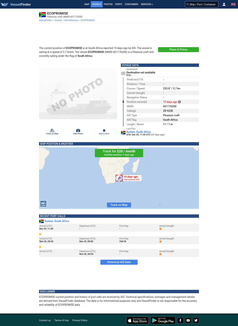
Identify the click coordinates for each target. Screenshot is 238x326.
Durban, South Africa (138, 131)
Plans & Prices (179, 49)
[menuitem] (46, 20)
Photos (108, 4)
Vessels (96, 4)
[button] (224, 4)
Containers (131, 4)
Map (87, 4)
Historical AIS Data (119, 262)
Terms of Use (61, 320)
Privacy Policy (80, 320)
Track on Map (118, 205)
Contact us (45, 320)
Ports (118, 4)
